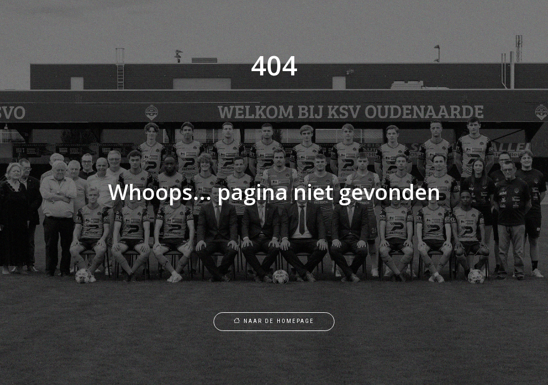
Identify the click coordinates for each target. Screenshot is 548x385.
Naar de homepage (274, 321)
